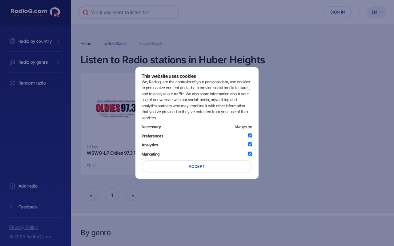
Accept (197, 166)
